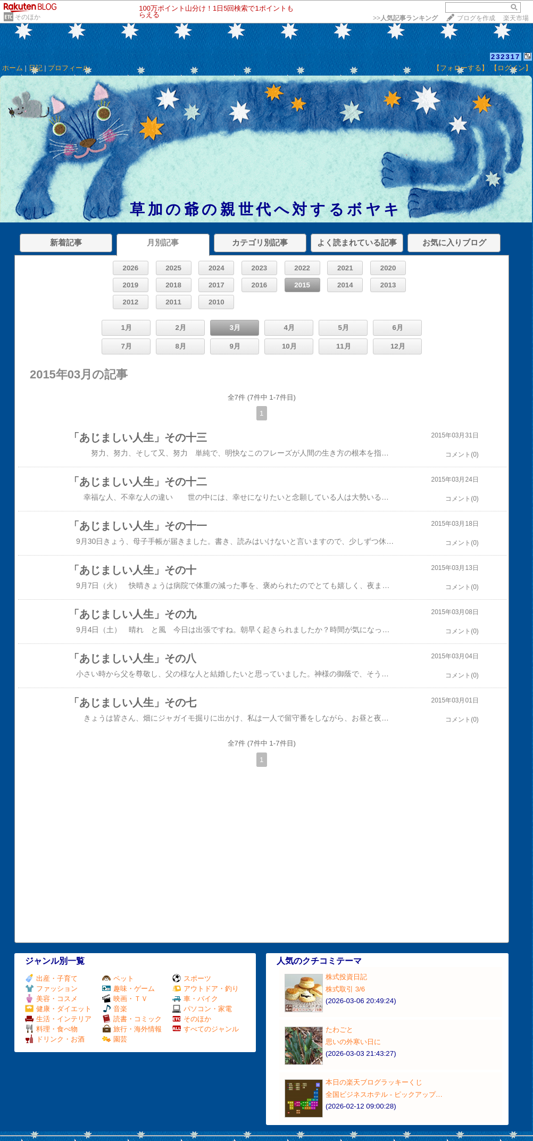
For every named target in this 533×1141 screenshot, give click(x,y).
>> (405, 18)
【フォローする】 (460, 68)
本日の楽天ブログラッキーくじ (374, 1082)
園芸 (114, 1039)
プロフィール (68, 68)
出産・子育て (51, 978)
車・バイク (195, 999)
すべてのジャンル (205, 1029)
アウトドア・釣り (205, 989)
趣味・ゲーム (128, 989)
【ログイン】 (511, 68)
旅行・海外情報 (132, 1029)
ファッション (51, 989)
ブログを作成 (476, 18)
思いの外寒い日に (353, 1042)
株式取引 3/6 (345, 989)
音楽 (114, 1009)
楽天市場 (516, 18)
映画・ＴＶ (125, 999)
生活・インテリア (58, 1019)
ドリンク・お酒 (55, 1039)
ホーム (12, 68)
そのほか (27, 17)
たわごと (339, 1029)
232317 (505, 57)
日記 (36, 68)
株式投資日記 (346, 977)
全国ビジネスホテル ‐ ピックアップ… (384, 1094)
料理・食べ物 (51, 1029)
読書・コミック (132, 1019)
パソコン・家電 (202, 1009)
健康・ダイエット (58, 1009)
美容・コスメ (51, 999)
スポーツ (191, 978)
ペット (118, 978)
